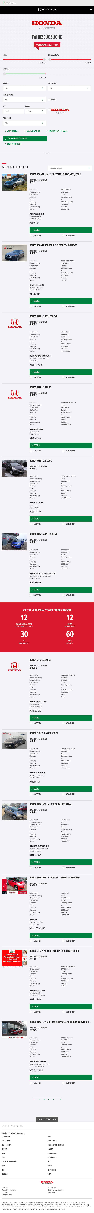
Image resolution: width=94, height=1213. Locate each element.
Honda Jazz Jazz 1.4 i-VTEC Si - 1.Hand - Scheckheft (55, 877)
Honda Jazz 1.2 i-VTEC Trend (43, 316)
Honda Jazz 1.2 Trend (40, 387)
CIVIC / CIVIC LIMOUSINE (56, 1145)
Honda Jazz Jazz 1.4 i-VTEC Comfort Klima (51, 804)
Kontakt (4, 1187)
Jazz (49, 1137)
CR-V (3, 1158)
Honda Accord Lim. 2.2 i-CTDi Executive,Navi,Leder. (56, 174)
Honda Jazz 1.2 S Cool (41, 461)
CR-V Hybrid (52, 1158)
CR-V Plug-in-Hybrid (9, 1162)
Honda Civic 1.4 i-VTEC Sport (44, 733)
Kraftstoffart (8, 95)
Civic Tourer (6, 1145)
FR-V (49, 1162)
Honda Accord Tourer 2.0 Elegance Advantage (53, 245)
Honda (5, 1174)
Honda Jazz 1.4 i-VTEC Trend (43, 534)
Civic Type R (6, 1141)
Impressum (52, 1187)
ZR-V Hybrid (52, 1170)
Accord (50, 1149)
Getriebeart (52, 84)
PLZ (4, 106)
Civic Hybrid (52, 1141)
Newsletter (52, 1192)
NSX (3, 1170)
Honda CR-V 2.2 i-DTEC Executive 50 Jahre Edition (54, 951)
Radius (27, 106)
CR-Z (3, 1166)
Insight (4, 1149)
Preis (5, 55)
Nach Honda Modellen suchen (47, 45)
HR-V (3, 1153)
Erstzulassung (53, 55)
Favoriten (35, 235)
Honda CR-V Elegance (40, 660)
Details (35, 230)
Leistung (6, 69)
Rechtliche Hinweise (9, 1190)
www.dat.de (42, 1209)
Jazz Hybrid (6, 1137)
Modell (5, 84)
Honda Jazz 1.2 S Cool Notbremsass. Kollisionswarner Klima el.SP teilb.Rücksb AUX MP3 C (61, 1022)
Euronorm (7, 118)
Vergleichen (68, 235)
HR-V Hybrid (52, 1153)
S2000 (50, 1166)
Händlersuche (7, 1195)
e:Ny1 (49, 1174)
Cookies (5, 1192)
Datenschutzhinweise (55, 1190)
